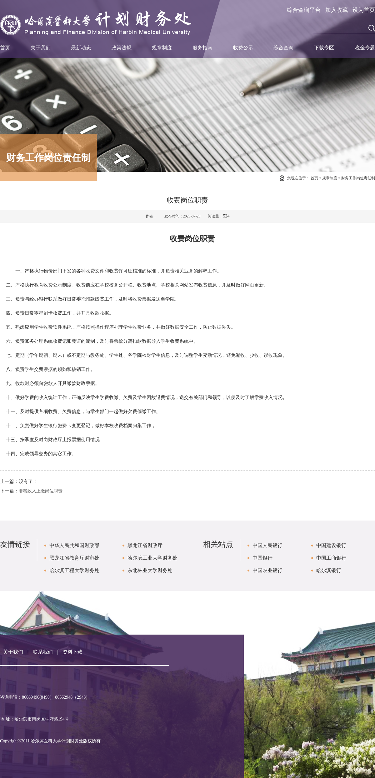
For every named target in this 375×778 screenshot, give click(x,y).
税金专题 (365, 47)
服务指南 (202, 47)
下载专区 (324, 47)
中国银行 (262, 558)
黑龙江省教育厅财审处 (74, 558)
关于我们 (41, 47)
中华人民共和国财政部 (74, 545)
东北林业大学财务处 (150, 570)
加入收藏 (336, 10)
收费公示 (243, 47)
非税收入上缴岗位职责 (40, 491)
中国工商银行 (331, 558)
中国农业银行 (267, 570)
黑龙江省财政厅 (145, 545)
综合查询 (283, 47)
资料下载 (72, 652)
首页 (5, 47)
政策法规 (122, 47)
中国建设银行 (331, 545)
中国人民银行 (267, 545)
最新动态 (81, 47)
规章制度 (162, 47)
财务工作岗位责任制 (358, 178)
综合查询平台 (304, 10)
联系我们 (43, 652)
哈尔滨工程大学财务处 (74, 570)
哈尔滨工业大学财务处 (153, 558)
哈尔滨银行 (328, 570)
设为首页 (363, 10)
